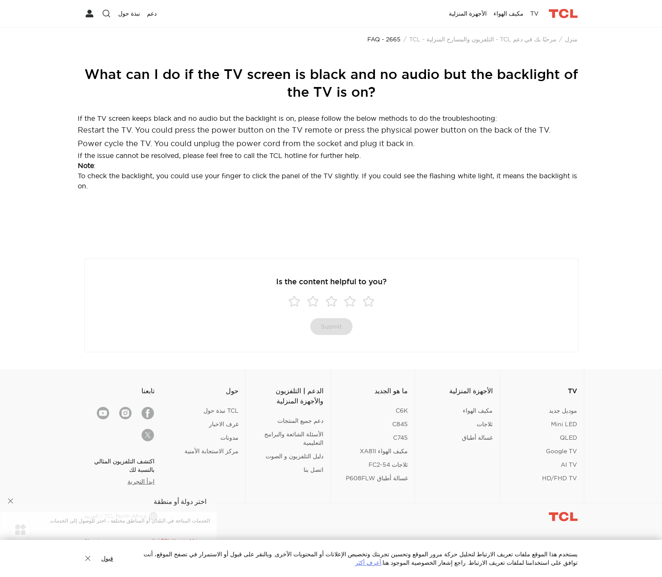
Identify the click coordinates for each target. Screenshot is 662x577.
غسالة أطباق (477, 437)
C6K (402, 410)
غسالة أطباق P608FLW (377, 478)
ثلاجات (485, 424)
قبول (107, 558)
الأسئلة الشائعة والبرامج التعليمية (293, 438)
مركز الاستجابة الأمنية (211, 451)
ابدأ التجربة (141, 481)
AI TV (569, 464)
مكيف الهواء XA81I (384, 451)
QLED (568, 437)
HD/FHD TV (559, 478)
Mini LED (564, 424)
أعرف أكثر (368, 562)
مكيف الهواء (478, 410)
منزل (571, 39)
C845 (400, 424)
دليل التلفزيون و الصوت (294, 456)
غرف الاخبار (224, 424)
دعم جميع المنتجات (300, 421)
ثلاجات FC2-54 (388, 464)
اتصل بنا (313, 470)
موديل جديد (563, 410)
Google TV (561, 451)
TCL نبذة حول (221, 410)
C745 (400, 437)
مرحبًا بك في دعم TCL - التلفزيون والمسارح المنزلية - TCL (482, 39)
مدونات (229, 437)
